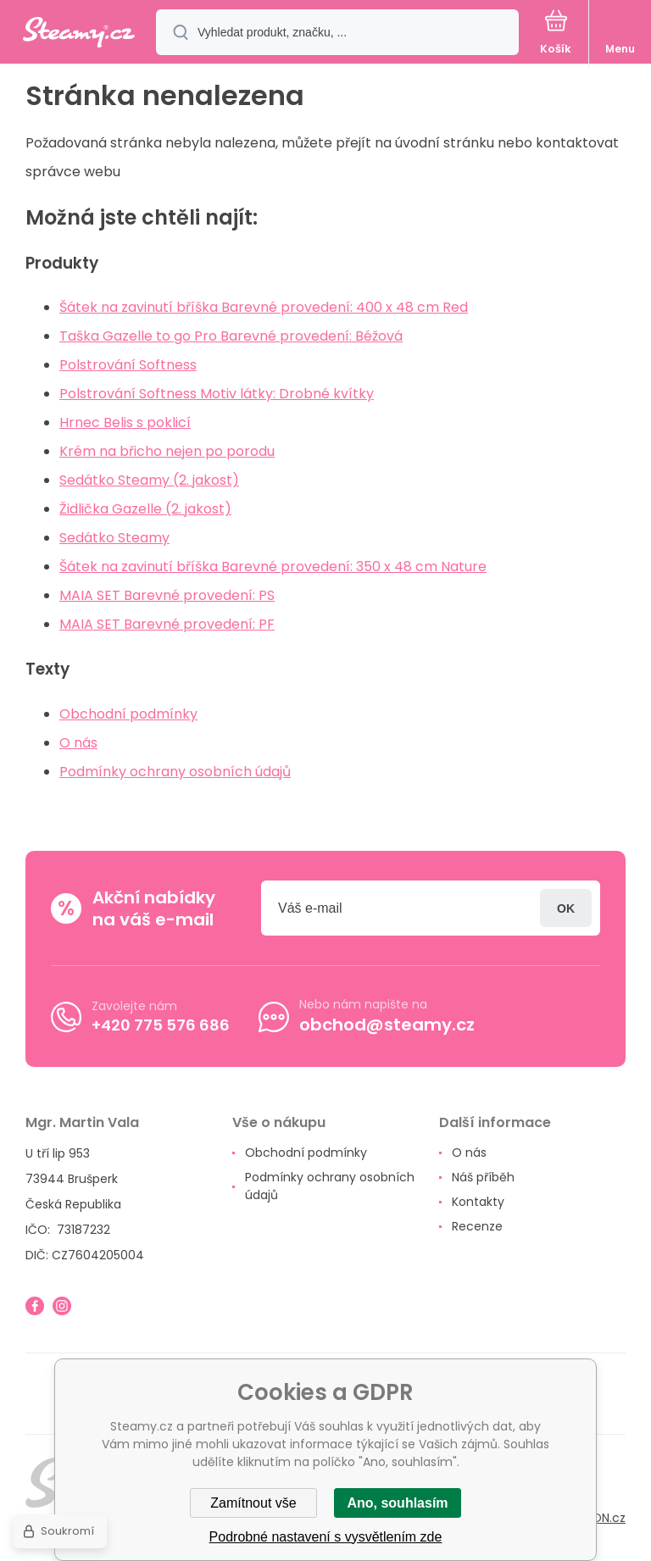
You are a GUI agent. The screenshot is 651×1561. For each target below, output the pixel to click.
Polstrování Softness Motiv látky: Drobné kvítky (216, 393)
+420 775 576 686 (161, 1024)
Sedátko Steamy (114, 537)
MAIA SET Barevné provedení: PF (167, 624)
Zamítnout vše (253, 1503)
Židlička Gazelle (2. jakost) (145, 509)
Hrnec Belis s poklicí (125, 422)
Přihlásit (566, 908)
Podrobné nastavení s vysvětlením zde (325, 1537)
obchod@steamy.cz (387, 1024)
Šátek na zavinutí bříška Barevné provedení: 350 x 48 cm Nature (273, 566)
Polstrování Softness (128, 365)
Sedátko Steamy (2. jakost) (149, 480)
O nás (78, 743)
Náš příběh (483, 1177)
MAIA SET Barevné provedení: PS (167, 595)
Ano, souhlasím (397, 1503)
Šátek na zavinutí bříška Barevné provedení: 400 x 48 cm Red (263, 307)
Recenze (477, 1226)
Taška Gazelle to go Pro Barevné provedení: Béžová (231, 336)
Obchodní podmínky (128, 714)
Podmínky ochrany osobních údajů (175, 771)
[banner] (79, 33)
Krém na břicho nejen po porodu (167, 451)
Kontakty (478, 1201)
